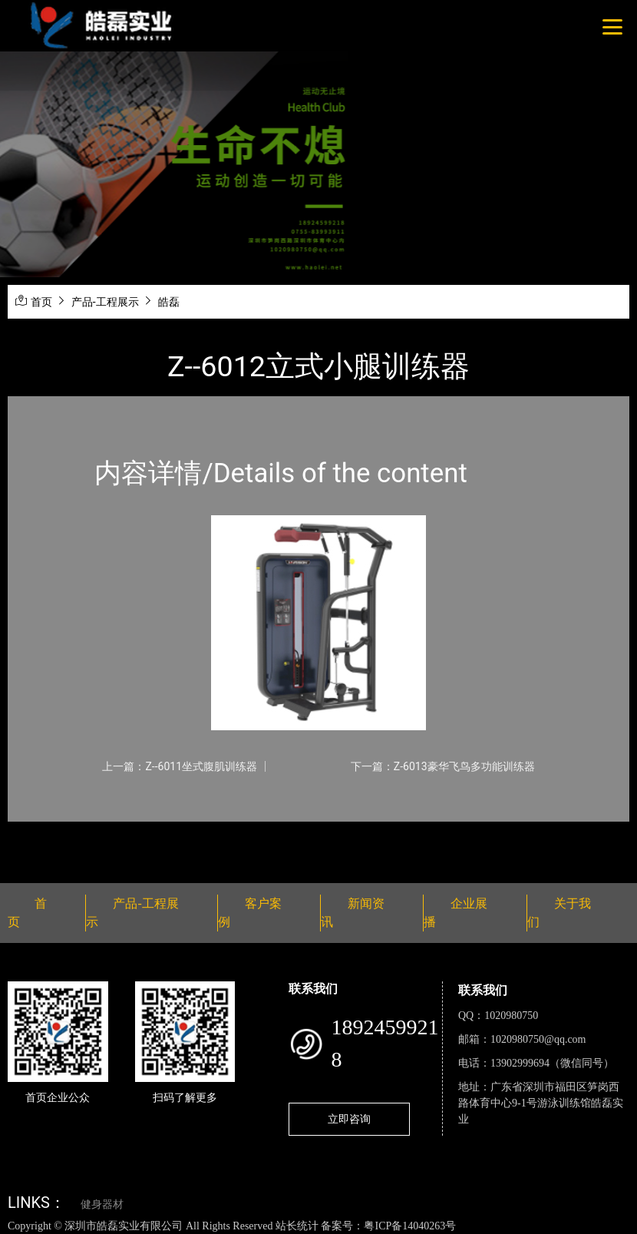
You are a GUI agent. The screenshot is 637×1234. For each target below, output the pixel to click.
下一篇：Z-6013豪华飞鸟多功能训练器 (443, 766)
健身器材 (102, 1204)
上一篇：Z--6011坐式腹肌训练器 (179, 766)
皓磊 (169, 302)
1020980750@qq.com (538, 1039)
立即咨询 (349, 1119)
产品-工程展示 (105, 302)
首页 (41, 302)
